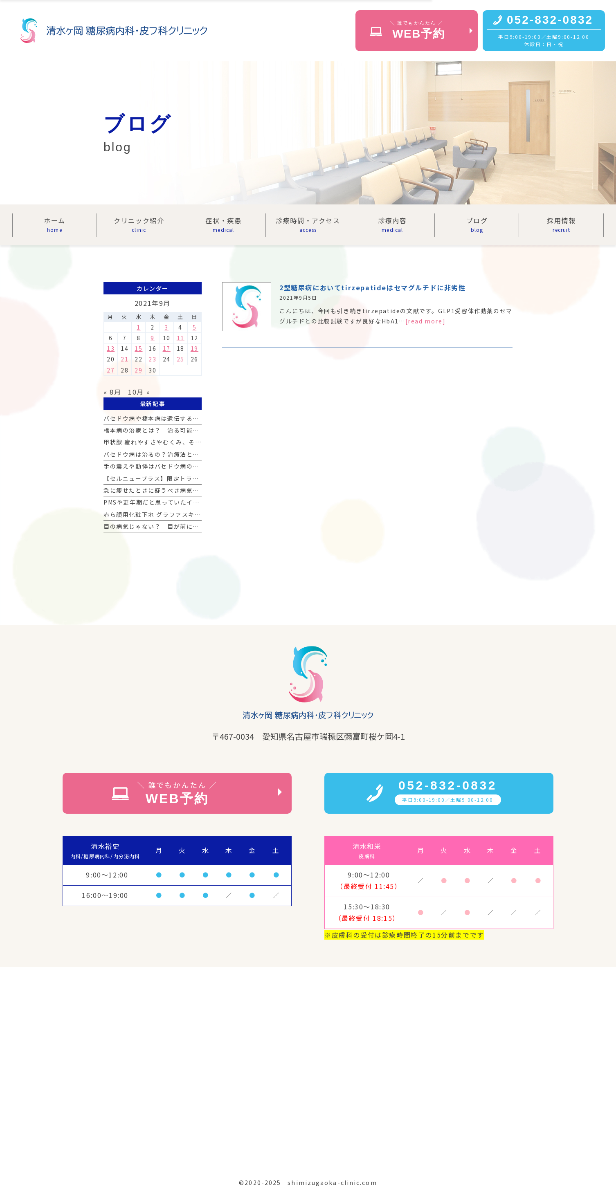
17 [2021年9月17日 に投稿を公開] (167, 348)
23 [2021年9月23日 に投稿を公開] (152, 359)
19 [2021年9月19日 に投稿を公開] (194, 348)
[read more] (425, 321)
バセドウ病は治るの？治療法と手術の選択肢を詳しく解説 (186, 454)
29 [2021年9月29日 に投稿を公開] (138, 370)
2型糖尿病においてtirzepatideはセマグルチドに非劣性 (372, 287)
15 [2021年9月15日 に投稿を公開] (138, 348)
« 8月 (112, 392)
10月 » (139, 392)
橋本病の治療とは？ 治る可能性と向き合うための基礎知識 (189, 430)
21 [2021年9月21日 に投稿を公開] (124, 359)
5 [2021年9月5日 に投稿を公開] (195, 327)
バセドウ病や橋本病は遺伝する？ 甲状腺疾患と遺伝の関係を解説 (199, 418)
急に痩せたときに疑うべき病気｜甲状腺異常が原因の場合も (189, 490)
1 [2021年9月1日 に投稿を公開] (139, 327)
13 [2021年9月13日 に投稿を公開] (111, 348)
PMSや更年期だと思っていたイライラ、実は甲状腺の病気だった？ (199, 502)
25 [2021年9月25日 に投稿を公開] (180, 359)
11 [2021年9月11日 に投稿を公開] (180, 338)
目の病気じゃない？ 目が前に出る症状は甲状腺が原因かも (189, 526)
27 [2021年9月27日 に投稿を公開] (111, 370)
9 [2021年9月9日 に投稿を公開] (153, 338)
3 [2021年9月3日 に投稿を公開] (166, 327)
